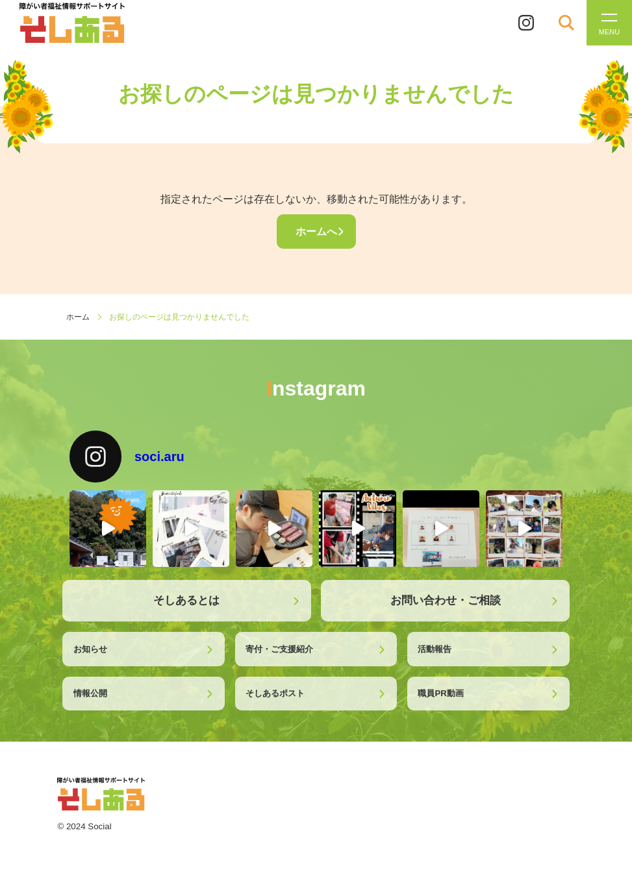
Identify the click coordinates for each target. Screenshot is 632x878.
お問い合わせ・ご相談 (445, 600)
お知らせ (90, 649)
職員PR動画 (440, 693)
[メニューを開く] (609, 22)
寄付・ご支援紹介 (279, 649)
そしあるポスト (275, 693)
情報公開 (90, 693)
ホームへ (316, 231)
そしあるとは (186, 600)
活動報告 (434, 649)
